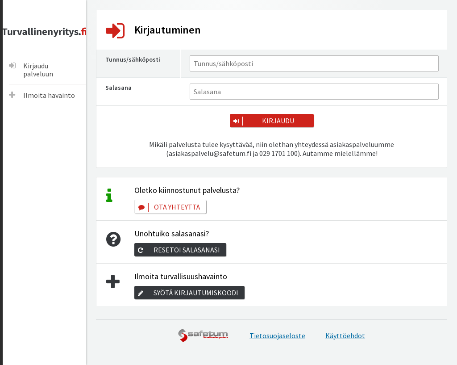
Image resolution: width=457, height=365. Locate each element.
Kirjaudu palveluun (38, 70)
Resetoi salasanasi (187, 249)
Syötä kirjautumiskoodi (196, 292)
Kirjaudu (278, 120)
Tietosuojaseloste (277, 335)
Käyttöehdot (345, 335)
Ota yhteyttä (177, 206)
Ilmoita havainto (49, 95)
